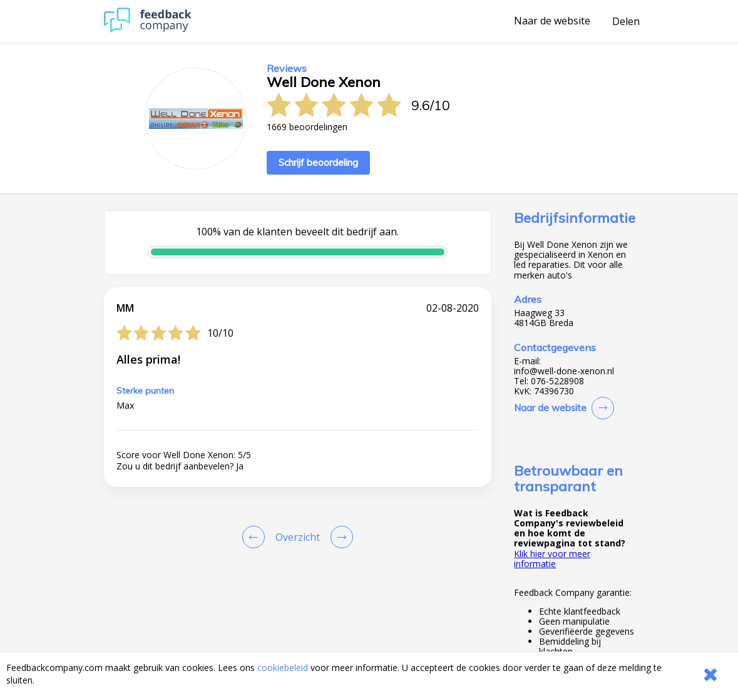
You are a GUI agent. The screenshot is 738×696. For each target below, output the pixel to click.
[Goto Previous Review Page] (256, 537)
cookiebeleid (282, 667)
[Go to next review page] (339, 537)
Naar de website (552, 21)
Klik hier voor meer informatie (552, 559)
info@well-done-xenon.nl (564, 371)
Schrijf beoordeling (318, 162)
